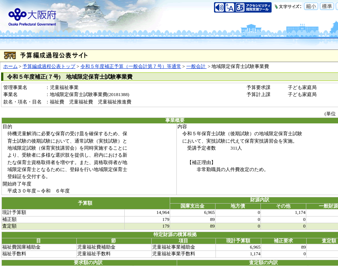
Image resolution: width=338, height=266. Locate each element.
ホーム (10, 66)
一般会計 (196, 66)
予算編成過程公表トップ (49, 66)
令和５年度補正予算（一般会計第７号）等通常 (130, 66)
